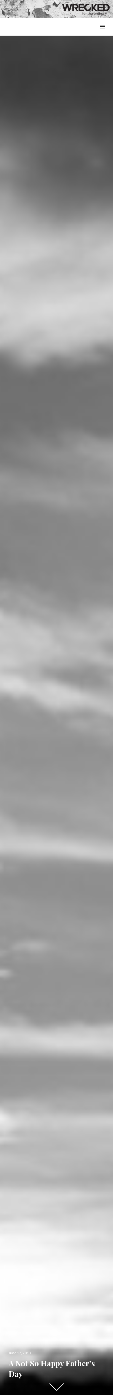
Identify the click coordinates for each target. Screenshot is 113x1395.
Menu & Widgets (102, 33)
